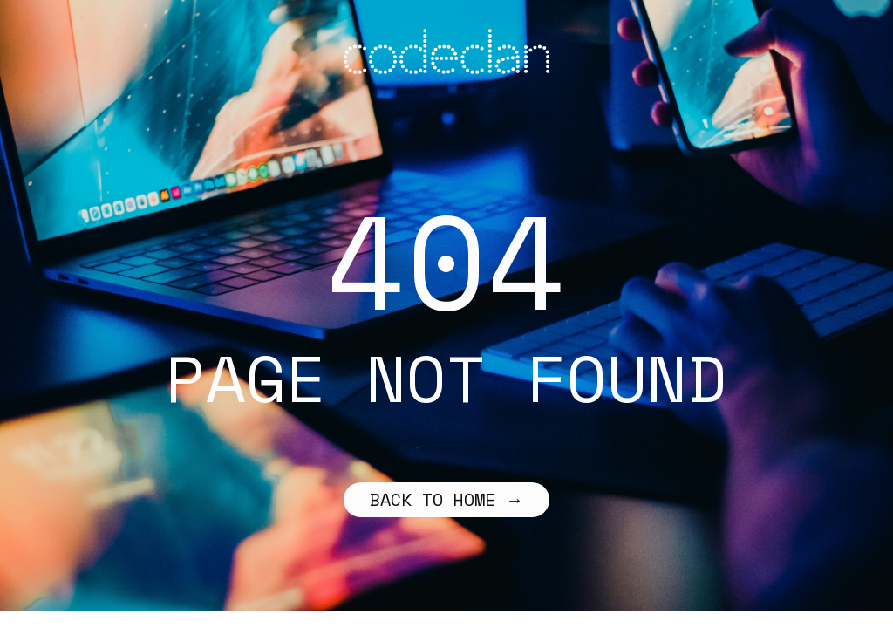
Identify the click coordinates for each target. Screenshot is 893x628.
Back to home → (446, 499)
